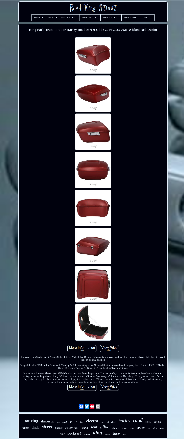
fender (87, 434)
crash (132, 428)
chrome (115, 428)
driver (116, 433)
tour (124, 434)
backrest (74, 433)
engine (107, 434)
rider (148, 428)
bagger (58, 427)
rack (102, 422)
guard (162, 428)
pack (64, 422)
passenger (72, 427)
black (35, 427)
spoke (140, 427)
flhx (58, 422)
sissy (148, 421)
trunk (85, 427)
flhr (81, 422)
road (138, 420)
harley (124, 420)
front (73, 421)
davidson (47, 421)
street (47, 426)
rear (62, 433)
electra (92, 421)
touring (31, 420)
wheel (25, 427)
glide (104, 426)
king (97, 432)
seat (94, 427)
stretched (111, 422)
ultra (155, 428)
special (157, 421)
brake (124, 428)
